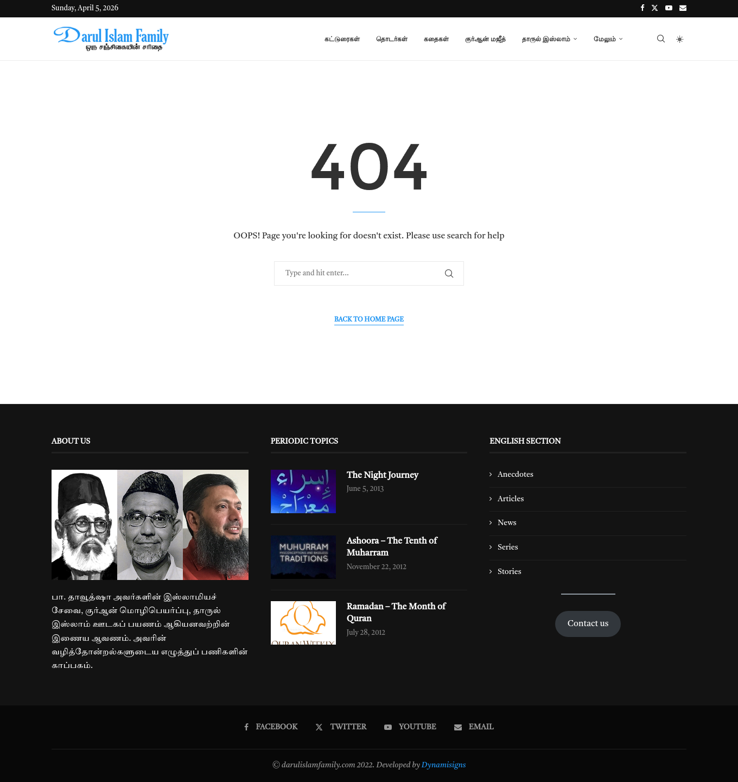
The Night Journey (383, 475)
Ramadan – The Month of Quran (396, 613)
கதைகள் (436, 38)
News (507, 523)
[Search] (661, 39)
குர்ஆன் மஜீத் (485, 38)
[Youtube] (668, 8)
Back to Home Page (369, 320)
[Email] (682, 8)
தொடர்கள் (392, 38)
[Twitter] (654, 8)
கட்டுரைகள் (342, 38)
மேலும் (605, 38)
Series (508, 547)
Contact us (588, 624)
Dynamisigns (444, 765)
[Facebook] (642, 8)
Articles (511, 499)
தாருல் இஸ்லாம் (546, 38)
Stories (509, 572)
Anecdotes (515, 474)
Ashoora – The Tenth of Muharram (392, 547)
